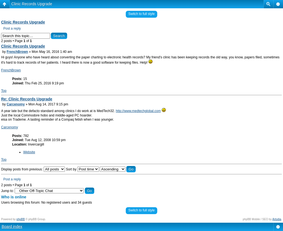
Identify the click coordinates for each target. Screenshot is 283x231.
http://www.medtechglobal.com (138, 111)
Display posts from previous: (33, 169)
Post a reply (12, 28)
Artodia (276, 219)
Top (3, 91)
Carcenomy (16, 104)
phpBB (21, 219)
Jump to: (7, 191)
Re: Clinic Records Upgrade (26, 99)
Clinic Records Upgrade (31, 4)
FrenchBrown (17, 52)
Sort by (82, 169)
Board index (12, 226)
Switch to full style (141, 14)
